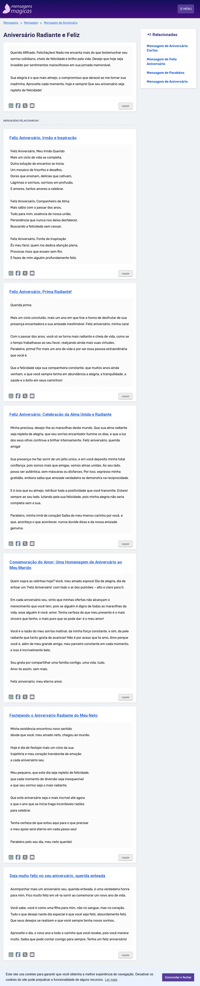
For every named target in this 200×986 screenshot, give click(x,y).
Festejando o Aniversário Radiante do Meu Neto (53, 715)
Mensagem (31, 23)
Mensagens (10, 23)
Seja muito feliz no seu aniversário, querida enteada (57, 876)
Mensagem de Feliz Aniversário (162, 61)
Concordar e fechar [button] (178, 977)
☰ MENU (186, 9)
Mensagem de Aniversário (60, 23)
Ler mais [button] (111, 979)
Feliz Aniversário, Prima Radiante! (40, 292)
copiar (126, 105)
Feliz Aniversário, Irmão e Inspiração (43, 138)
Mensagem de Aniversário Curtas (167, 48)
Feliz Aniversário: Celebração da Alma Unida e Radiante (60, 414)
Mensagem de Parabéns (165, 73)
